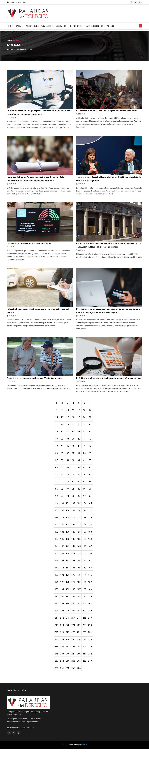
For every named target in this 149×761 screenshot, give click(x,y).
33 (80, 438)
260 (56, 680)
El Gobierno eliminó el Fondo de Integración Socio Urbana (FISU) (108, 110)
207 (74, 621)
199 (68, 614)
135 (62, 548)
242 (74, 658)
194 (80, 607)
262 (68, 680)
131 (80, 541)
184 (62, 599)
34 (86, 438)
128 (62, 541)
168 (92, 577)
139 (86, 548)
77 (92, 482)
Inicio (10, 26)
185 (68, 599)
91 (92, 496)
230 (86, 643)
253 (56, 673)
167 (86, 577)
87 (68, 496)
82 (80, 489)
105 (92, 511)
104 (86, 511)
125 (86, 533)
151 (74, 563)
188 (86, 599)
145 (80, 555)
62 (86, 467)
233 (62, 651)
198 (62, 614)
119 (92, 526)
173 (80, 585)
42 (92, 445)
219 (62, 636)
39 (74, 445)
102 (74, 511)
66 (68, 474)
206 (68, 621)
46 (74, 452)
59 (68, 467)
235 (74, 651)
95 (74, 504)
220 (68, 636)
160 (86, 570)
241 (68, 658)
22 (57, 430)
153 (86, 563)
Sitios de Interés (76, 26)
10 (68, 416)
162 (56, 577)
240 (62, 658)
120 (56, 533)
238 (92, 651)
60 (74, 467)
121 (62, 533)
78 (57, 489)
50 (57, 460)
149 (62, 563)
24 (68, 430)
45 (68, 452)
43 (57, 452)
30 (62, 438)
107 (62, 518)
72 (62, 482)
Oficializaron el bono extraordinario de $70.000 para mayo (35, 379)
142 (62, 555)
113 (56, 526)
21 (92, 423)
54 (80, 460)
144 (74, 555)
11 (74, 416)
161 (92, 570)
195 (86, 607)
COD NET (84, 757)
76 (86, 482)
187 (80, 599)
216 (86, 629)
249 (74, 665)
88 (74, 496)
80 (68, 489)
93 (62, 504)
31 (68, 438)
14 (92, 416)
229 (80, 643)
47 (80, 452)
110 (80, 518)
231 (92, 643)
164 (68, 577)
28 (92, 430)
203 (92, 614)
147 (92, 555)
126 (92, 533)
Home (10, 40)
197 (56, 614)
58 (62, 467)
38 (68, 445)
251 (86, 665)
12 (80, 416)
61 (80, 467)
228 (74, 643)
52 (68, 460)
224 (92, 636)
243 (80, 658)
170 (62, 585)
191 (62, 607)
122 (68, 533)
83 (86, 489)
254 (62, 673)
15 (57, 423)
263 (74, 680)
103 (80, 511)
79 (62, 489)
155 (56, 570)
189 (92, 599)
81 (74, 489)
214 (74, 629)
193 (74, 607)
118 (86, 526)
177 (62, 592)
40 (80, 445)
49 (92, 452)
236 (80, 651)
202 (86, 614)
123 (74, 533)
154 (92, 563)
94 (68, 504)
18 (74, 423)
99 (57, 511)
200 (74, 614)
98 (92, 504)
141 (56, 555)
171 (68, 585)
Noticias (19, 26)
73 (68, 482)
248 (68, 665)
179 (74, 592)
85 (57, 496)
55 (86, 460)
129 (68, 541)
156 (62, 570)
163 (62, 577)
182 (92, 592)
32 (74, 438)
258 (86, 673)
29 (57, 438)
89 (80, 496)
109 (74, 518)
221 (74, 636)
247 (62, 665)
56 (92, 460)
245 (92, 658)
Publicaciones (47, 26)
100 (62, 511)
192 (68, 607)
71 (57, 482)
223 (86, 636)
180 (80, 592)
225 (56, 643)
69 (86, 474)
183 (56, 599)
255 (68, 673)
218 (56, 636)
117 (80, 526)
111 (86, 518)
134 (56, 548)
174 (86, 585)
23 (62, 430)
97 (86, 504)
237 (86, 651)
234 (68, 651)
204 (56, 621)
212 (62, 629)
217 (92, 629)
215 (80, 629)
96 (80, 504)
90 (86, 496)
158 (74, 570)
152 (80, 563)
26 (80, 430)
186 (74, 599)
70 (92, 474)
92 (57, 504)
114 (62, 526)
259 (92, 673)
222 (80, 636)
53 (74, 460)
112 (92, 518)
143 (68, 555)
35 (92, 438)
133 (92, 541)
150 (68, 563)
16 (62, 423)
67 (74, 474)
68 (80, 474)
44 (62, 452)
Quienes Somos (92, 26)
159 (80, 570)
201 (80, 614)
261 (62, 680)
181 (86, 592)
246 (56, 665)
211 (56, 629)
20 (86, 423)
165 (74, 577)
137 (74, 548)
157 (68, 570)
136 (68, 548)
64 (57, 474)
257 (80, 673)
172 (74, 585)
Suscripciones (107, 26)
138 (80, 548)
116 (74, 526)
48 (86, 452)
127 (56, 541)
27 (86, 430)
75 (80, 482)
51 (62, 460)
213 (68, 629)
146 (86, 555)
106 (56, 518)
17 (68, 423)
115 (68, 526)
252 (92, 665)
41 (86, 445)
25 (74, 430)
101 (68, 511)
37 (62, 445)
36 (57, 444)
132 (86, 541)
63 (92, 467)
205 (62, 621)
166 (80, 577)
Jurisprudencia (32, 26)
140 (92, 548)
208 (80, 621)
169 (56, 585)
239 (56, 658)
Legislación (61, 26)
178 (68, 592)
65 (62, 474)
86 (62, 496)
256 (74, 673)
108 (68, 518)
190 (56, 607)
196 (92, 607)
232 (56, 651)
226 (62, 643)
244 (86, 658)
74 (74, 482)
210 (92, 621)
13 (86, 416)
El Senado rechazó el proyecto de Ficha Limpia (30, 244)
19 (80, 423)
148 (56, 563)
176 (56, 592)
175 (92, 585)
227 (68, 643)
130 (74, 541)
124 (80, 533)
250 (80, 665)
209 (86, 621)
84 (92, 489)
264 (80, 680)
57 (57, 467)
